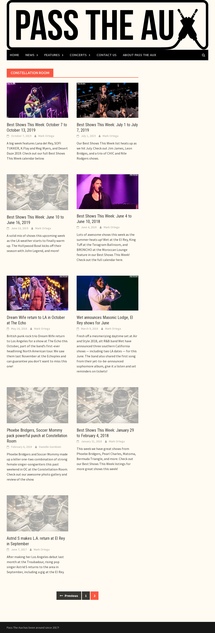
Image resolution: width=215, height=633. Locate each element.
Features (52, 55)
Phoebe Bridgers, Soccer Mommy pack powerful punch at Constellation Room (37, 436)
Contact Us (107, 55)
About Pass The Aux (139, 55)
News (29, 55)
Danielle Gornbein (50, 447)
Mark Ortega (46, 136)
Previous (69, 596)
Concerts (78, 55)
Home (14, 55)
